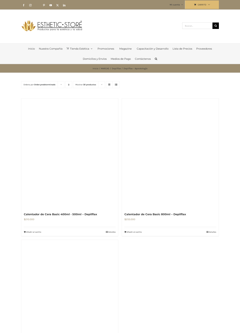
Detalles (112, 232)
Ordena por (39, 84)
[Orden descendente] (68, 84)
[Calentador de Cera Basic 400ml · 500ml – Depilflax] (69, 153)
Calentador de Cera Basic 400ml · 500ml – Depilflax (60, 214)
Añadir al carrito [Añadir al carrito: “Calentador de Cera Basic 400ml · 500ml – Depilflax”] (33, 232)
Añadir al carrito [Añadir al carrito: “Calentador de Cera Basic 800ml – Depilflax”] (134, 232)
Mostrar (85, 84)
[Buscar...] (197, 26)
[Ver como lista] (116, 84)
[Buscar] (215, 26)
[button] (156, 59)
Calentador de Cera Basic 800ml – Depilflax (155, 214)
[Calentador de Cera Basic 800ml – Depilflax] (170, 153)
